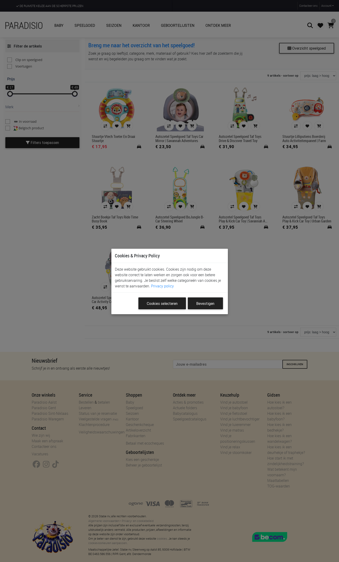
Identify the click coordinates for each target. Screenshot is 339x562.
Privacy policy (162, 286)
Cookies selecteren (162, 303)
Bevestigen (205, 303)
